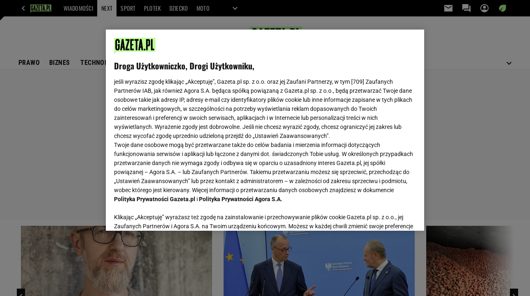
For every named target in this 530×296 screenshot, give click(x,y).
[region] (265, 130)
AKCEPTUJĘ (387, 214)
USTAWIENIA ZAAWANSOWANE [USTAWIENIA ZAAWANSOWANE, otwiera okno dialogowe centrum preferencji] (168, 214)
